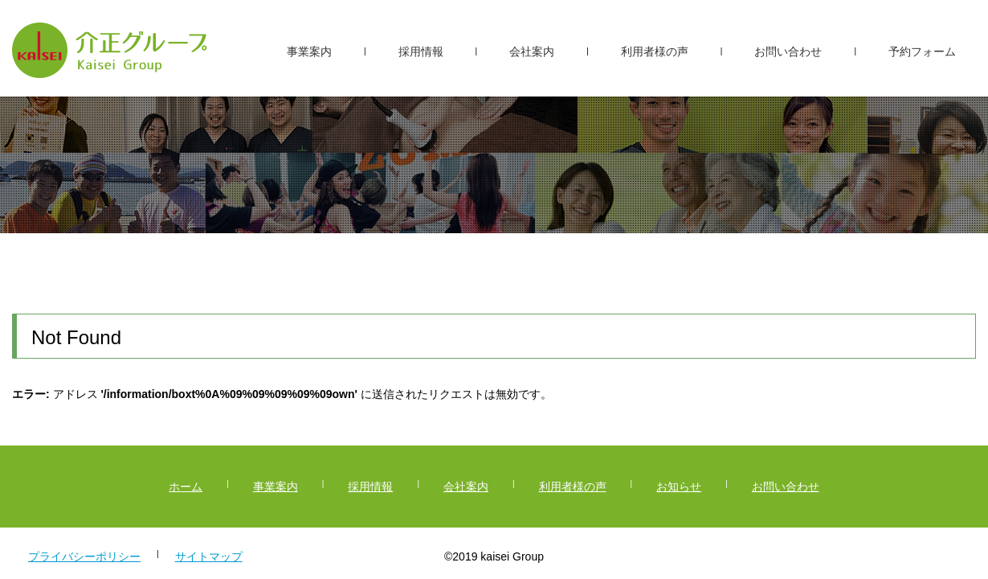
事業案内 (309, 51)
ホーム (185, 486)
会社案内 (531, 51)
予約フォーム (922, 51)
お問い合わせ (788, 51)
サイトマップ (209, 556)
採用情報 (420, 51)
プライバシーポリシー (84, 556)
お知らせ (678, 486)
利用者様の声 (654, 51)
